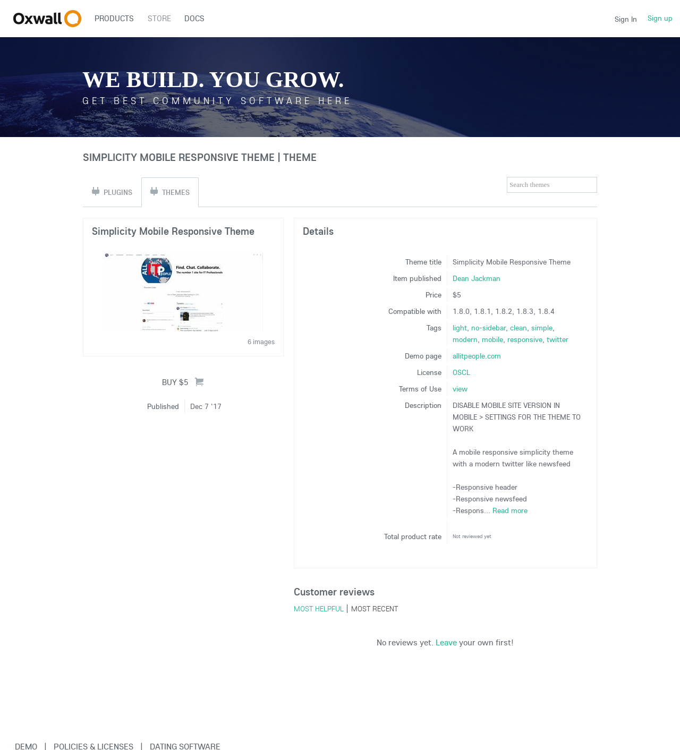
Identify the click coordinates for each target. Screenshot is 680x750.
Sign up (660, 18)
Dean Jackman (476, 278)
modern (465, 339)
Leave (446, 642)
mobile (492, 339)
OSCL (461, 372)
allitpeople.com (477, 356)
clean (518, 328)
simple (541, 328)
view (460, 389)
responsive (524, 339)
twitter (557, 339)
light (460, 328)
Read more (510, 510)
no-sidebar (488, 328)
